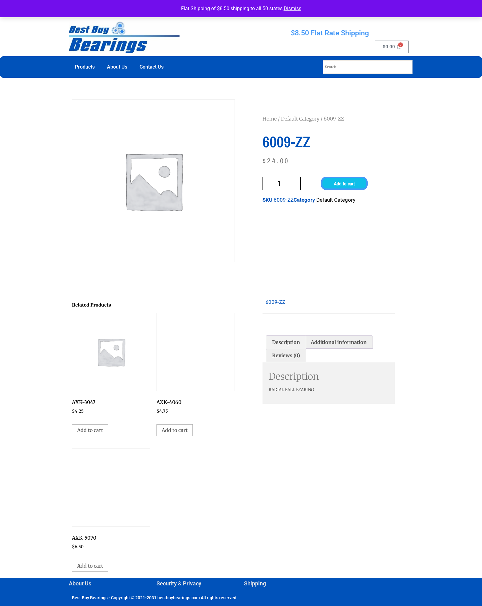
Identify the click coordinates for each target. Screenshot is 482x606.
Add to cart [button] (90, 430)
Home (270, 119)
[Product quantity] (282, 183)
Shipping (255, 583)
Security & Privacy (178, 583)
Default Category (300, 119)
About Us (117, 67)
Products (85, 67)
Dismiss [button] (292, 8)
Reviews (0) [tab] (286, 355)
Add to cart (344, 183)
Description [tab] (286, 342)
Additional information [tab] (339, 342)
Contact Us (152, 67)
